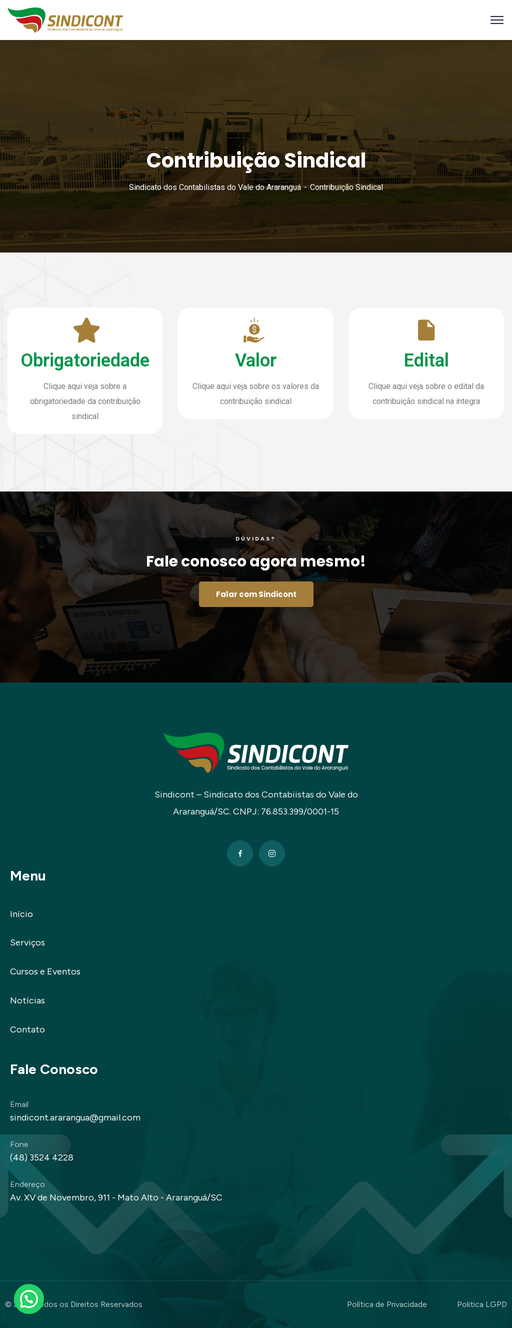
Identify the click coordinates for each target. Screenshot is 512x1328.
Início (21, 914)
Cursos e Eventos (45, 971)
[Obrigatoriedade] (53, 330)
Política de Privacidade (387, 1304)
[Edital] (395, 330)
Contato (27, 1029)
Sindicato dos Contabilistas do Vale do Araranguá (215, 187)
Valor (224, 360)
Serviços (27, 942)
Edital (395, 360)
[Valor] (224, 330)
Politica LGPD (482, 1304)
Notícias (27, 1000)
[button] (29, 1299)
